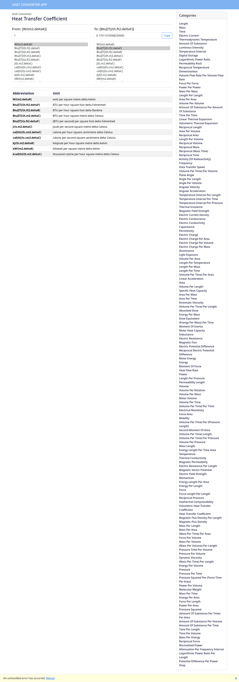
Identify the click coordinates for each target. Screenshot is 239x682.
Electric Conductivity (192, 223)
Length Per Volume (191, 139)
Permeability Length (192, 382)
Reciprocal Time (189, 155)
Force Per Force (189, 83)
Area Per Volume (189, 131)
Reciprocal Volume (190, 143)
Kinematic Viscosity (191, 302)
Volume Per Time (190, 402)
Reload (50, 678)
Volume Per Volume (191, 103)
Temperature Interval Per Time (198, 199)
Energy (183, 362)
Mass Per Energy (189, 637)
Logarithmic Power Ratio (194, 59)
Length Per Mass (189, 267)
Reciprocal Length (190, 127)
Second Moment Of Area (194, 430)
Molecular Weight (190, 589)
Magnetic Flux (188, 342)
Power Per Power (190, 87)
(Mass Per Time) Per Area (195, 534)
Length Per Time (189, 271)
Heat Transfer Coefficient (195, 514)
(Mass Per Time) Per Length (196, 561)
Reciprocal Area (189, 135)
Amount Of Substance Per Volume (200, 621)
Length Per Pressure (192, 378)
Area (182, 282)
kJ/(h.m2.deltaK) (51, 75)
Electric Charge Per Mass (194, 247)
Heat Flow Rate (188, 370)
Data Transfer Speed (192, 167)
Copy (167, 35)
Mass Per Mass (188, 91)
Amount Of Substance (193, 43)
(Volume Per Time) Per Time (196, 406)
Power (183, 374)
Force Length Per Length (194, 494)
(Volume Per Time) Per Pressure (199, 438)
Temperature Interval (192, 51)
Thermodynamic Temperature (198, 39)
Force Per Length (190, 601)
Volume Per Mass (190, 394)
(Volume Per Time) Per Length (198, 306)
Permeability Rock (190, 63)
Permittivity (186, 231)
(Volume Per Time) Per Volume (198, 171)
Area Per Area (188, 99)
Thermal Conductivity (192, 458)
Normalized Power (190, 645)
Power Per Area (189, 605)
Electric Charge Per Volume (196, 243)
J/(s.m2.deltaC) (51, 63)
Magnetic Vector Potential (195, 470)
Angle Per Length (190, 179)
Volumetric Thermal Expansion (198, 123)
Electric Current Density (194, 215)
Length (183, 23)
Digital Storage (188, 55)
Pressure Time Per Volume (195, 549)
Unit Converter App (29, 4)
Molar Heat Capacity (192, 330)
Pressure (184, 569)
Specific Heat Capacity (193, 290)
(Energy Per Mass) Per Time (196, 322)
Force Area (186, 414)
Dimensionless (188, 71)
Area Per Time (188, 298)
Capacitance (187, 227)
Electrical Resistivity (191, 410)
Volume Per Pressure (192, 442)
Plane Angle (186, 175)
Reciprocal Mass (189, 147)
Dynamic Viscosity (190, 557)
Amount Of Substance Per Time (199, 625)
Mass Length (187, 446)
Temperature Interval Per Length (200, 195)
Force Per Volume (190, 538)
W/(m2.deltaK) (51, 44)
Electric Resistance (190, 338)
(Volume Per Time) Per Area (196, 274)
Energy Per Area (189, 597)
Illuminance (186, 251)
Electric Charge (188, 235)
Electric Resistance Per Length (198, 466)
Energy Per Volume (191, 565)
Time (182, 31)
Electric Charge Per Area (194, 239)
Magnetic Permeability (193, 462)
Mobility (184, 418)
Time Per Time (188, 115)
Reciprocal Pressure (191, 498)
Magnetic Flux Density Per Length (200, 518)
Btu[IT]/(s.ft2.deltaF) (51, 60)
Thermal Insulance (191, 207)
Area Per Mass (188, 294)
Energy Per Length (190, 486)
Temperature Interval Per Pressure (201, 203)
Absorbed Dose (188, 310)
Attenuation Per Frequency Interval (201, 649)
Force (182, 490)
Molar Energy (187, 358)
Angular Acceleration (192, 191)
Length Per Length (191, 95)
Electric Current (189, 35)
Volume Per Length (191, 286)
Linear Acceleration (191, 278)
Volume (184, 386)
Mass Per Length (189, 526)
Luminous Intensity (191, 47)
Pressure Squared (190, 609)
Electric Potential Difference (196, 346)
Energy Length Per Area (194, 482)
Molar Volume (188, 398)
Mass (182, 27)
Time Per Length (189, 629)
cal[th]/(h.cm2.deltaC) (51, 67)
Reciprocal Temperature (194, 67)
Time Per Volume (190, 633)
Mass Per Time (188, 593)
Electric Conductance (192, 219)
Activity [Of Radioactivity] (195, 159)
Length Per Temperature (194, 263)
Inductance (186, 334)
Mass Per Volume (190, 542)
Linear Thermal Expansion (195, 119)
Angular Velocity (189, 187)
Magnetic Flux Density (193, 522)
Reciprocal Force (189, 641)
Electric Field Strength (193, 474)
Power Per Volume (190, 585)
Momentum (186, 478)
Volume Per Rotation (192, 390)
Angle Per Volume (190, 183)
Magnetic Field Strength (194, 211)
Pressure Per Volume (192, 553)
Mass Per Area (188, 530)
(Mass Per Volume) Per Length (198, 545)
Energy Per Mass (189, 314)
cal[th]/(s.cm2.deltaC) (51, 71)
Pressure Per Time (190, 573)
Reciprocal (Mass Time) (193, 151)
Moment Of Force (190, 366)
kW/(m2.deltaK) (51, 79)
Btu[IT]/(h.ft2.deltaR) (51, 52)
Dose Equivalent (189, 318)
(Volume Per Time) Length (195, 434)
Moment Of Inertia (191, 326)
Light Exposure (188, 255)
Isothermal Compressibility (196, 502)
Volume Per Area (189, 259)
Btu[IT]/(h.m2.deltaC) (51, 56)
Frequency (185, 163)
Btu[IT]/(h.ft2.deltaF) (51, 48)
